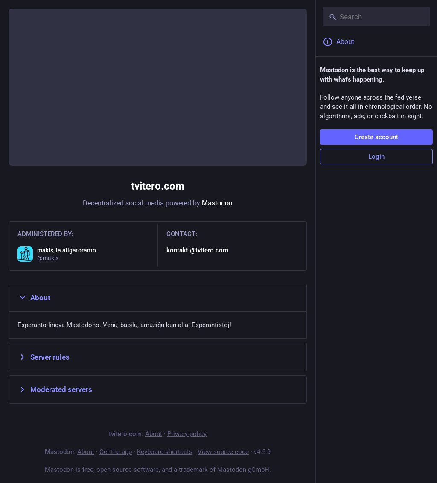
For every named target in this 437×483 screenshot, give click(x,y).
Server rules (43, 357)
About (33, 298)
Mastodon (217, 203)
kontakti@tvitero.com (197, 250)
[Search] (376, 16)
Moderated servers (54, 389)
